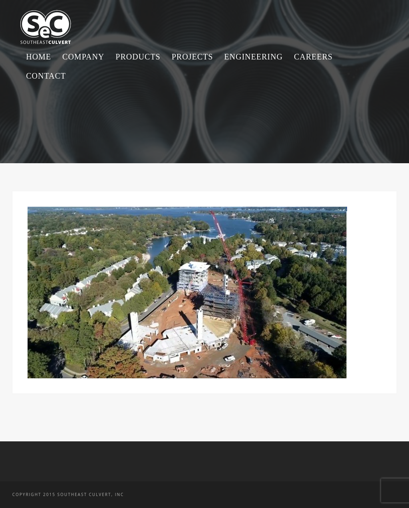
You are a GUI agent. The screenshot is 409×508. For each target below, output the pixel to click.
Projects (192, 56)
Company (83, 56)
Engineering (253, 56)
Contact (46, 75)
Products (137, 56)
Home (38, 56)
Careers (313, 56)
